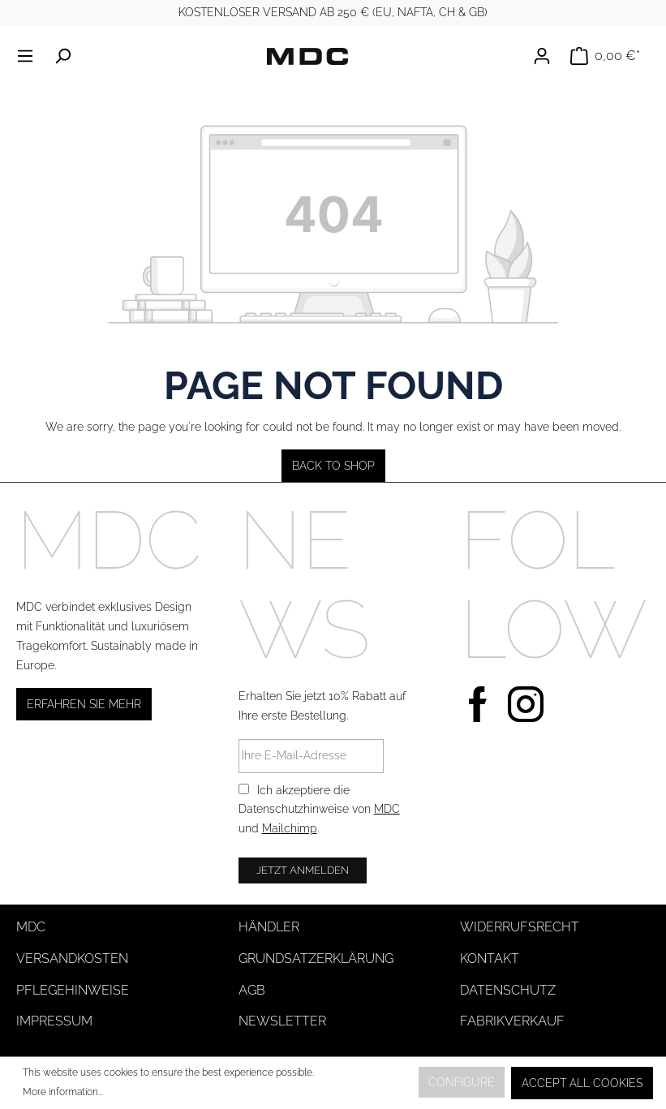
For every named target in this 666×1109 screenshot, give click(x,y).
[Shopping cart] (605, 56)
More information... (63, 1092)
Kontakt (489, 958)
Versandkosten (72, 958)
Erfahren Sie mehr (84, 704)
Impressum (54, 1021)
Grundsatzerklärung (315, 958)
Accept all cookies (582, 1083)
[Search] (62, 56)
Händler (268, 927)
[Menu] (30, 56)
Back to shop (333, 465)
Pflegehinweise (72, 990)
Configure (461, 1082)
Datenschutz (508, 990)
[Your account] (547, 56)
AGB (251, 990)
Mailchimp (289, 828)
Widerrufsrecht (519, 927)
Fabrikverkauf (512, 1021)
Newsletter (282, 1021)
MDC (387, 808)
